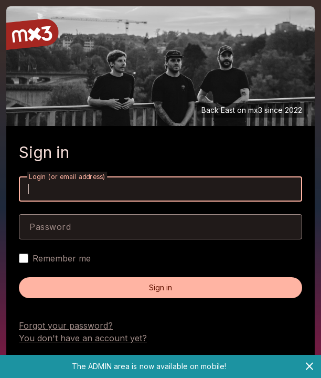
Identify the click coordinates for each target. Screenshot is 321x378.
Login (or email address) (67, 177)
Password (50, 227)
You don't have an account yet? (83, 338)
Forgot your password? (66, 325)
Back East (218, 110)
